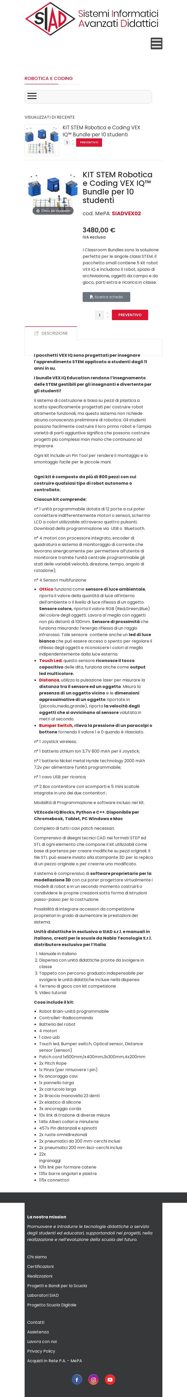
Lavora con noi (42, 1342)
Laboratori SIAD (43, 1295)
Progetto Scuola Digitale (51, 1305)
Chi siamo (37, 1257)
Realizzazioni (39, 1276)
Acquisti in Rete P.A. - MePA (54, 1361)
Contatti (35, 1322)
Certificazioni (40, 1267)
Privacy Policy (41, 1351)
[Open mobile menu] (156, 43)
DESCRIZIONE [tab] (51, 333)
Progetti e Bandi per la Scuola (57, 1286)
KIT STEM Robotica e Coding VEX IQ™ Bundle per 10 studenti (101, 131)
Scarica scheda (106, 297)
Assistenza (38, 1332)
